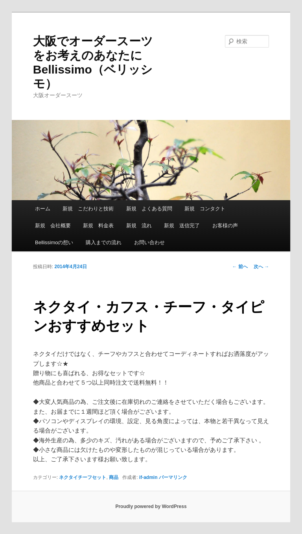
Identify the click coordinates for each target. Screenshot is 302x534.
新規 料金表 (98, 225)
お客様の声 (225, 225)
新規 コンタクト (204, 209)
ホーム (42, 209)
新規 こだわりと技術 (88, 209)
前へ (240, 266)
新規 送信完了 (182, 225)
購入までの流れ (104, 242)
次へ (261, 266)
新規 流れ (139, 225)
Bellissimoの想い (54, 242)
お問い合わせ (149, 242)
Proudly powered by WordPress (150, 506)
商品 (113, 477)
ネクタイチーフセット (82, 477)
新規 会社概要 (53, 225)
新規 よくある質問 (149, 209)
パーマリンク (173, 477)
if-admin (148, 477)
